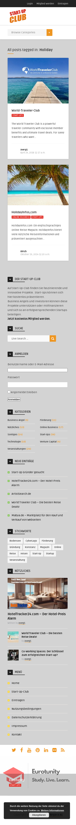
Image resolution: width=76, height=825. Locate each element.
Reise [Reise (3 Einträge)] (13, 553)
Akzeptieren (39, 815)
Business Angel (16, 420)
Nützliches (13, 427)
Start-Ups (17, 115)
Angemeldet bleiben (24, 392)
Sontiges (12, 434)
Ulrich (23, 251)
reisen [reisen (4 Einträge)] (24, 553)
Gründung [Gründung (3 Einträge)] (15, 547)
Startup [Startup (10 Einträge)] (50, 553)
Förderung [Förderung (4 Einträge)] (47, 540)
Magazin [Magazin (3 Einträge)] (44, 547)
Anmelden (14, 399)
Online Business (21, 217)
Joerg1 (24, 149)
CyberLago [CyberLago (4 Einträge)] (31, 540)
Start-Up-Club (20, 691)
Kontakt (17, 734)
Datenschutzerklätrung (27, 717)
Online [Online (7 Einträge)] (57, 547)
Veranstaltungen (17, 448)
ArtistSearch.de (21, 493)
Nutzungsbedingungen (26, 709)
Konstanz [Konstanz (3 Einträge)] (30, 547)
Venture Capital (48, 441)
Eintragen (63, 3)
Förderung (45, 420)
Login (30, 3)
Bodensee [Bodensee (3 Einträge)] (15, 540)
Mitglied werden (45, 3)
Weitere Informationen (52, 810)
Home (15, 683)
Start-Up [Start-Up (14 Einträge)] (36, 553)
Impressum (19, 726)
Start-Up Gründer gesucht (28, 472)
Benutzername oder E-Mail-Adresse (31, 364)
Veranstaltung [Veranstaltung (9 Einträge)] (17, 560)
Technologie (14, 441)
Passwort (14, 377)
